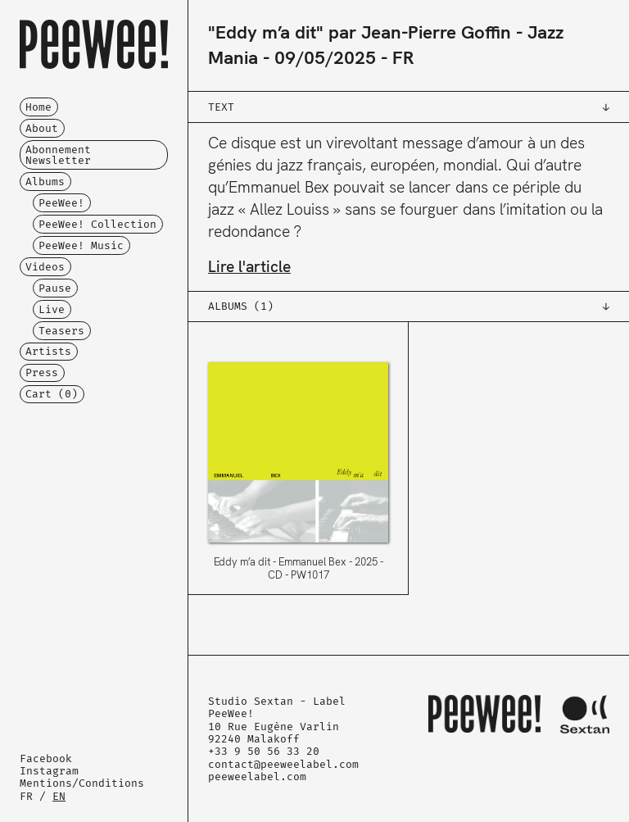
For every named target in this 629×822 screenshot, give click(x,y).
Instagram (49, 771)
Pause (54, 288)
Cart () (51, 394)
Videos (45, 267)
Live (51, 309)
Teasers (61, 331)
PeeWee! (61, 203)
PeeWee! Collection (97, 224)
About (41, 128)
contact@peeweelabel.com (283, 764)
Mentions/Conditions (82, 783)
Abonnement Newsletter (58, 154)
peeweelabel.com (257, 776)
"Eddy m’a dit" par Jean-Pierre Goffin (359, 32)
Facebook (46, 758)
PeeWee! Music (81, 245)
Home (38, 107)
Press (41, 372)
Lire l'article (249, 267)
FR (26, 796)
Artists (48, 351)
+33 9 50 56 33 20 (263, 751)
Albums (45, 181)
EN (59, 796)
